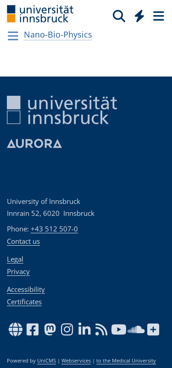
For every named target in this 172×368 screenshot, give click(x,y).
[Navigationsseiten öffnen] (13, 35)
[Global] (137, 14)
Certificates (24, 301)
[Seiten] (158, 15)
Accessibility (26, 289)
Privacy (18, 271)
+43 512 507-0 (54, 228)
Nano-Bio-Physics (58, 34)
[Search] (119, 15)
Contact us (23, 241)
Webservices (76, 360)
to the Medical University (126, 360)
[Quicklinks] (139, 15)
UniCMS (46, 360)
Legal (15, 259)
